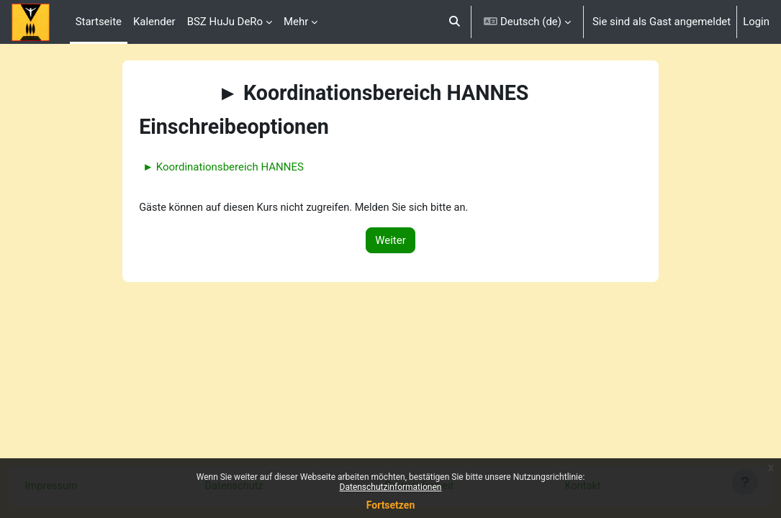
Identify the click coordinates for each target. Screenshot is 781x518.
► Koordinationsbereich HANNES (241, 166)
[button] (455, 22)
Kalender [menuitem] (154, 21)
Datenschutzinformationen (391, 487)
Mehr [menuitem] (296, 21)
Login (756, 21)
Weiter (390, 240)
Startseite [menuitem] (99, 21)
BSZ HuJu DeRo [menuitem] (225, 21)
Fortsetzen (390, 505)
